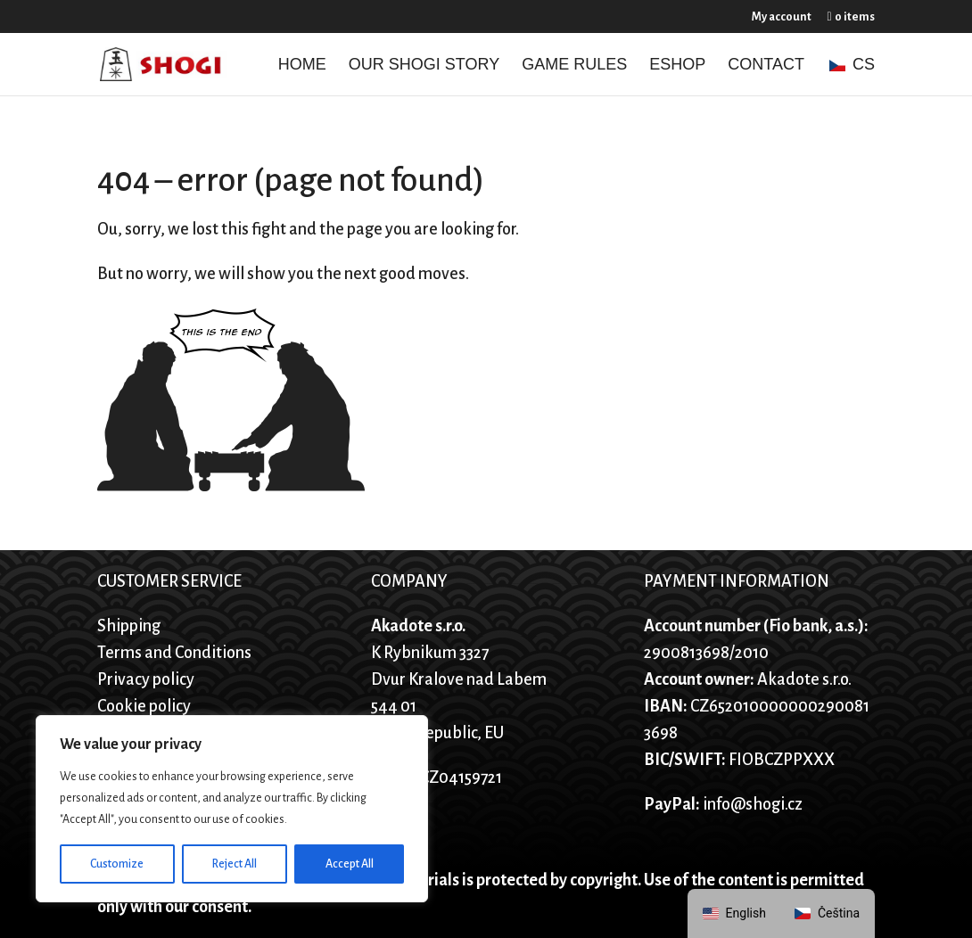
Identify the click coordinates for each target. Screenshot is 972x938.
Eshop (677, 65)
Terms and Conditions (174, 653)
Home (302, 65)
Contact (766, 65)
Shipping (129, 626)
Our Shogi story (424, 65)
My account (781, 17)
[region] (232, 808)
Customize (117, 864)
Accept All (349, 864)
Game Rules (574, 65)
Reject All (234, 864)
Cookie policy (144, 706)
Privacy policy (145, 679)
